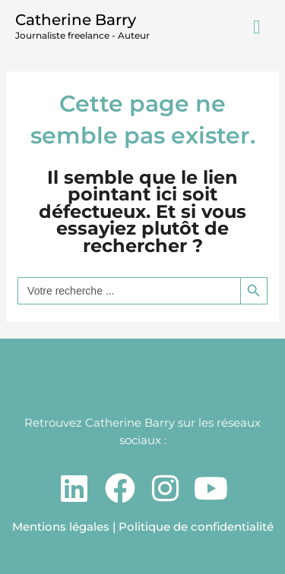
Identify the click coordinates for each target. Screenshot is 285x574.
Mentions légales (60, 526)
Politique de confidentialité (196, 526)
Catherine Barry (75, 20)
